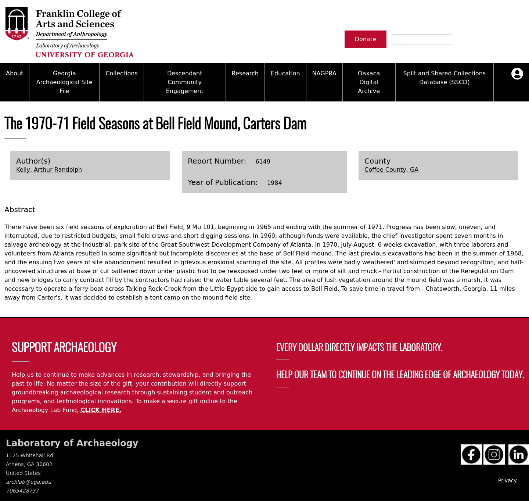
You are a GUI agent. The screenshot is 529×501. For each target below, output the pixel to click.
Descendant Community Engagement (185, 82)
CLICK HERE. (100, 410)
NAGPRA (324, 73)
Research (245, 73)
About (14, 73)
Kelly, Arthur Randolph (49, 169)
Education (285, 73)
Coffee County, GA (391, 169)
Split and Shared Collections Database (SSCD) (444, 78)
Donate (365, 39)
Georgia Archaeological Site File (64, 82)
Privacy (507, 480)
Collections (121, 73)
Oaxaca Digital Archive (369, 82)
